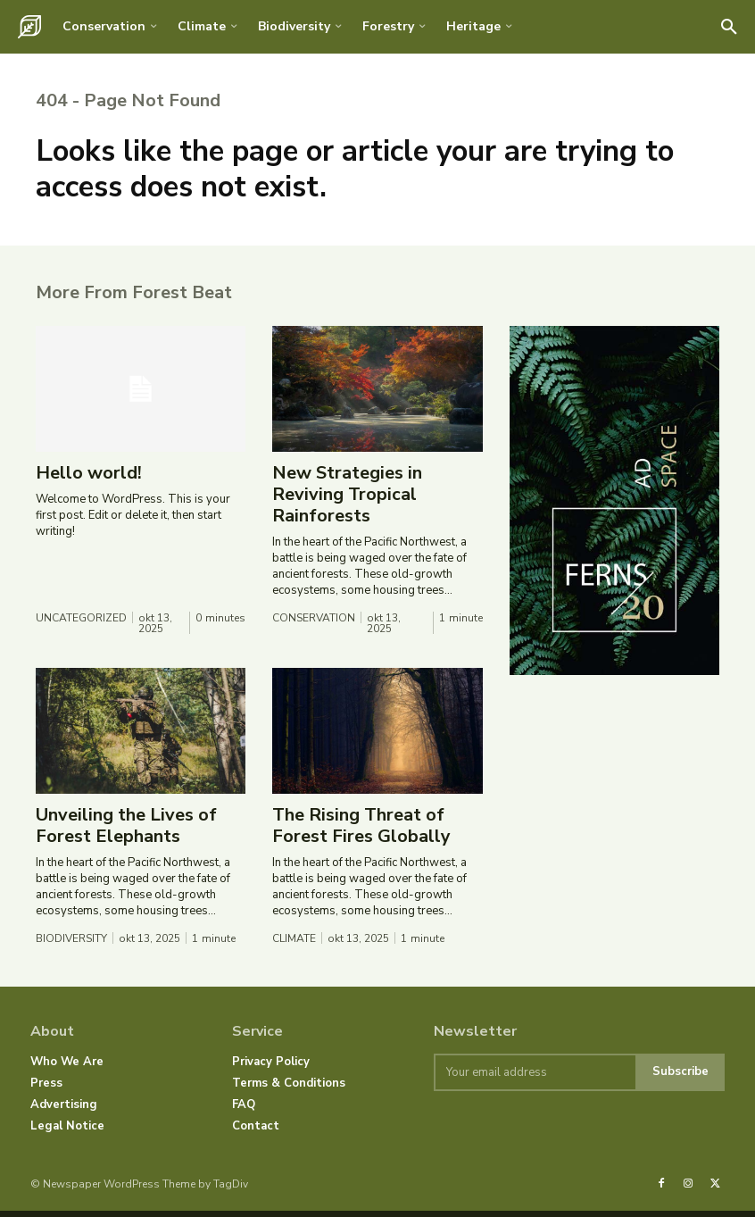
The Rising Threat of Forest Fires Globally (361, 832)
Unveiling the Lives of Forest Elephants (126, 832)
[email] (534, 1078)
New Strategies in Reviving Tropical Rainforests (347, 501)
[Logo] (29, 26)
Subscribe (680, 1079)
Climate (294, 944)
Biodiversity (71, 944)
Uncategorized (81, 624)
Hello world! (89, 480)
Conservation (313, 624)
